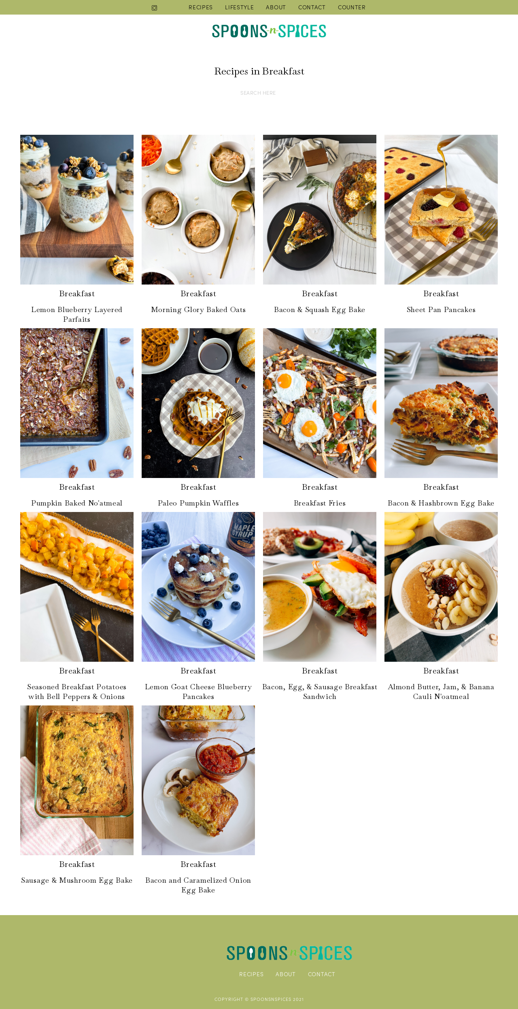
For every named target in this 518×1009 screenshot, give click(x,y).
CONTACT (312, 7)
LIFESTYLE (239, 7)
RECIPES (201, 7)
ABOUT (276, 7)
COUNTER (352, 7)
